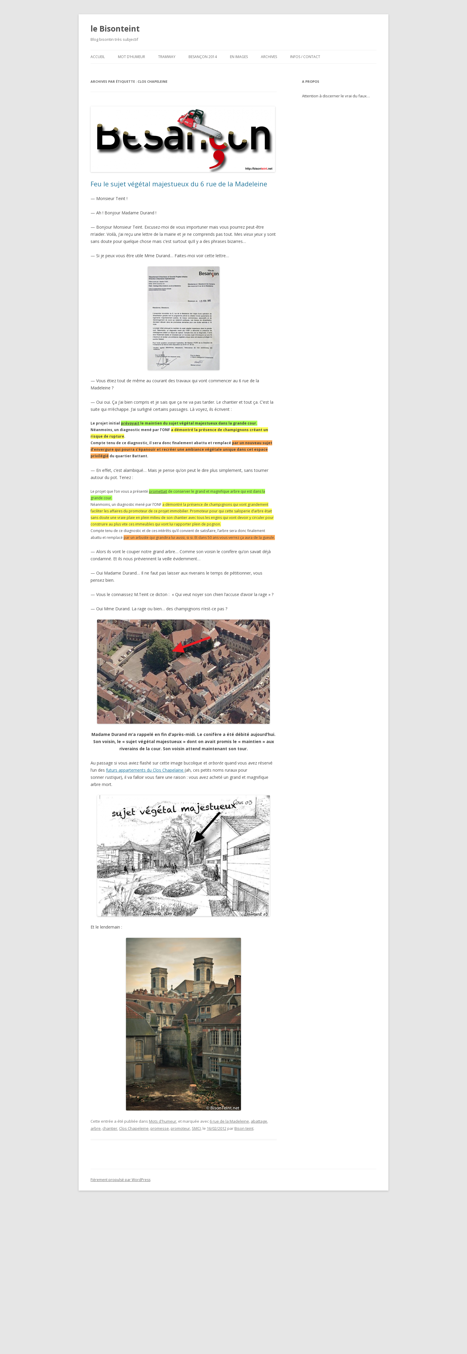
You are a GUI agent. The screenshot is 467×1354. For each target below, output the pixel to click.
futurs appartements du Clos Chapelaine (145, 770)
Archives (269, 56)
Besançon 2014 (203, 56)
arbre (96, 1128)
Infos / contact (305, 56)
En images (239, 56)
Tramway (166, 56)
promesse (159, 1128)
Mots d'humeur (162, 1121)
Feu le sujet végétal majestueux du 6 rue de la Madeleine (179, 183)
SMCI (196, 1128)
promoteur (180, 1128)
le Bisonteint (115, 28)
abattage (259, 1121)
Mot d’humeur (131, 56)
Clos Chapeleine (134, 1128)
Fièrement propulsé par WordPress (120, 1179)
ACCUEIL (98, 56)
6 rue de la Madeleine (229, 1121)
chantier (109, 1128)
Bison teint (243, 1128)
